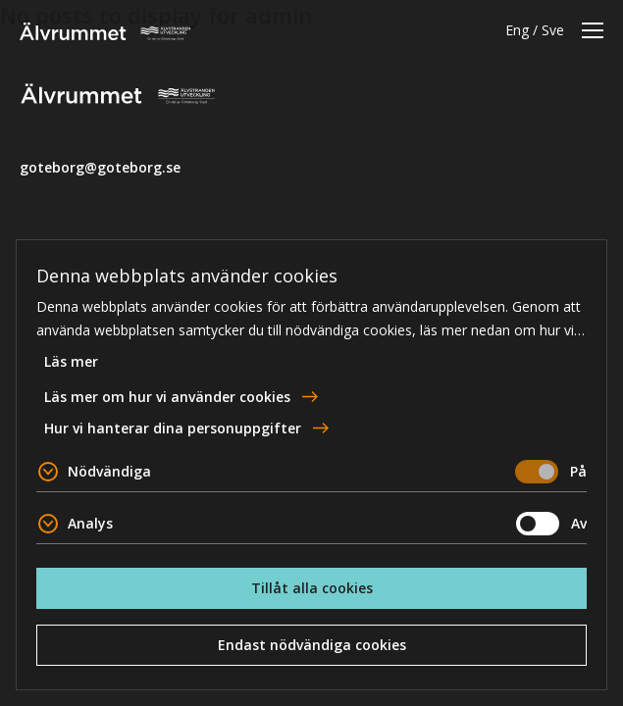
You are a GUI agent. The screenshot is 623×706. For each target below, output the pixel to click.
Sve (553, 30)
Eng (517, 30)
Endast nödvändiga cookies (312, 644)
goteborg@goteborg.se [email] (100, 167)
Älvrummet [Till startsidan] (105, 31)
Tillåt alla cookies (312, 588)
